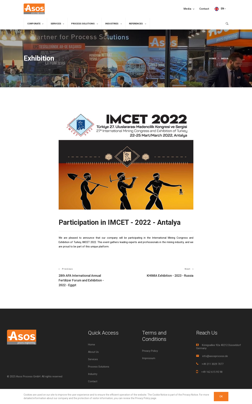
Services (56, 23)
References (136, 23)
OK (221, 396)
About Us (93, 352)
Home (212, 58)
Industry (92, 374)
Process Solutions (83, 23)
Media (189, 9)
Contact (204, 9)
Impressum (148, 358)
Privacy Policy (150, 350)
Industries (112, 23)
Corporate (33, 23)
